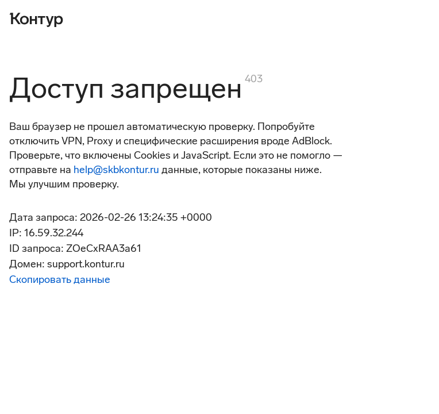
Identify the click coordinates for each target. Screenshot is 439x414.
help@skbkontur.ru (116, 169)
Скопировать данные (59, 279)
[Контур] (36, 18)
